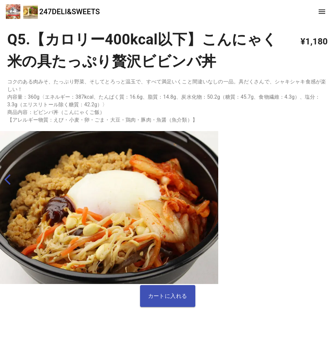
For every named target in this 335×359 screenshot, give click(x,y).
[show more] (322, 11)
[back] (10, 179)
